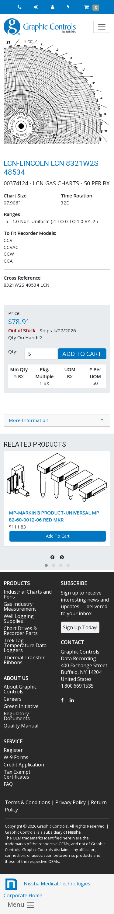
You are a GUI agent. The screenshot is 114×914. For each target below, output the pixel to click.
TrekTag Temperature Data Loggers (25, 645)
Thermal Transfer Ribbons (24, 660)
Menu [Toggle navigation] (21, 905)
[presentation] (53, 557)
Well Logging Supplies (19, 618)
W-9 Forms (16, 757)
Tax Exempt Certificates (17, 774)
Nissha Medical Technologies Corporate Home (47, 888)
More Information (28, 420)
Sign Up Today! (80, 627)
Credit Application (24, 764)
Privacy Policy (70, 802)
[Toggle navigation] (101, 27)
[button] (12, 91)
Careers (13, 699)
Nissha (74, 832)
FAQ (8, 784)
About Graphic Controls (20, 689)
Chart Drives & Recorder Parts (21, 631)
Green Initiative (21, 706)
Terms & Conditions (27, 802)
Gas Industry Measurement (20, 606)
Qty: (12, 351)
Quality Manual (21, 725)
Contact (72, 642)
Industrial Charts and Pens (28, 594)
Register (13, 750)
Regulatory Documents (17, 716)
